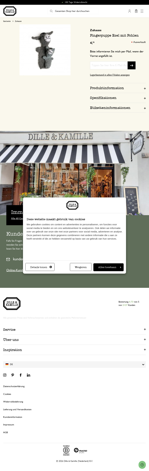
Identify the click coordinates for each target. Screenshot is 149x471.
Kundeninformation (12, 417)
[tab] (118, 88)
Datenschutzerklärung (13, 386)
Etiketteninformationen (110, 108)
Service (9, 330)
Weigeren (81, 267)
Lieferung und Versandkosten (17, 409)
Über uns (11, 340)
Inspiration (12, 350)
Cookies (7, 394)
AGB (5, 432)
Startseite (7, 21)
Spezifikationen (103, 98)
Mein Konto (129, 11)
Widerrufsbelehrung (13, 402)
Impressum (8, 425)
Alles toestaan (109, 267)
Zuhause (18, 21)
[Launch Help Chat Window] (142, 465)
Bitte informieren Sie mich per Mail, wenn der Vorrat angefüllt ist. (116, 53)
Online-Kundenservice (20, 270)
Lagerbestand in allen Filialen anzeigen (110, 75)
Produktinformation (107, 88)
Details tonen (41, 267)
